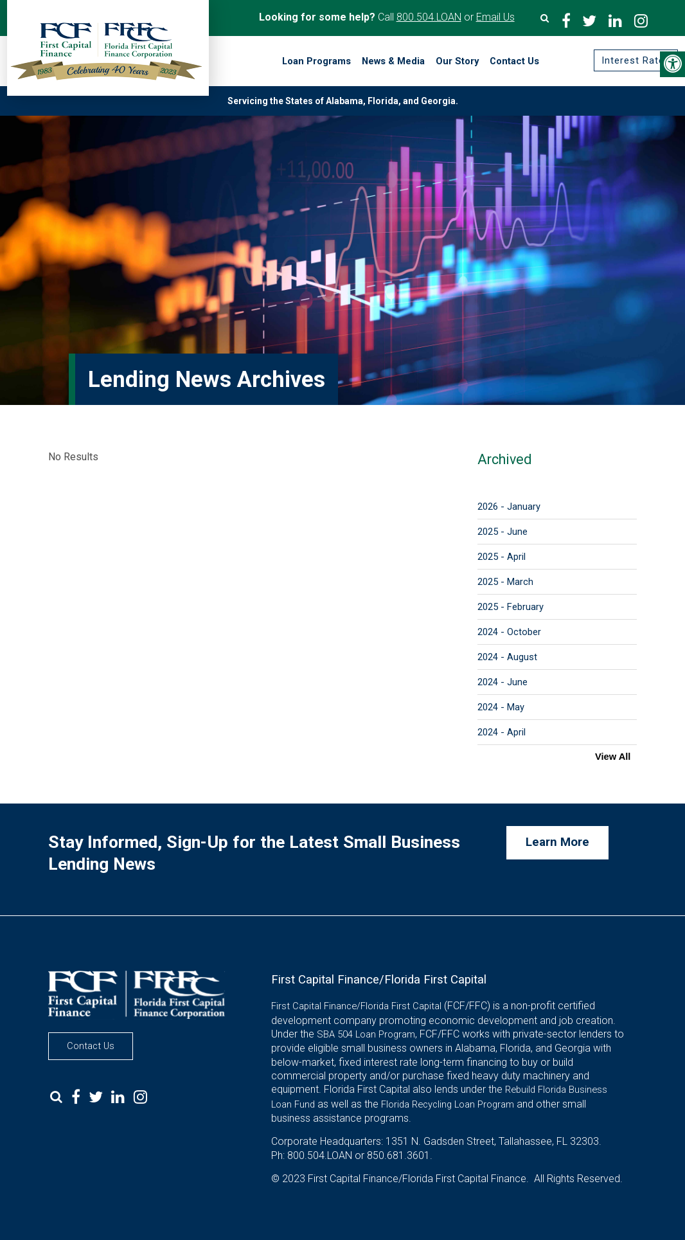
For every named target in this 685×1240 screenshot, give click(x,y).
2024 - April (501, 732)
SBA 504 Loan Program (366, 1034)
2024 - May (500, 707)
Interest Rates (635, 60)
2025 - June (502, 531)
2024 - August (507, 657)
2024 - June (502, 682)
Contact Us (90, 1046)
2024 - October (509, 632)
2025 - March (505, 582)
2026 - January (508, 506)
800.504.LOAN (428, 17)
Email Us (495, 17)
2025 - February (510, 607)
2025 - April (501, 556)
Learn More (557, 842)
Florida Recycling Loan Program (447, 1104)
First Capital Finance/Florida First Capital (356, 1006)
